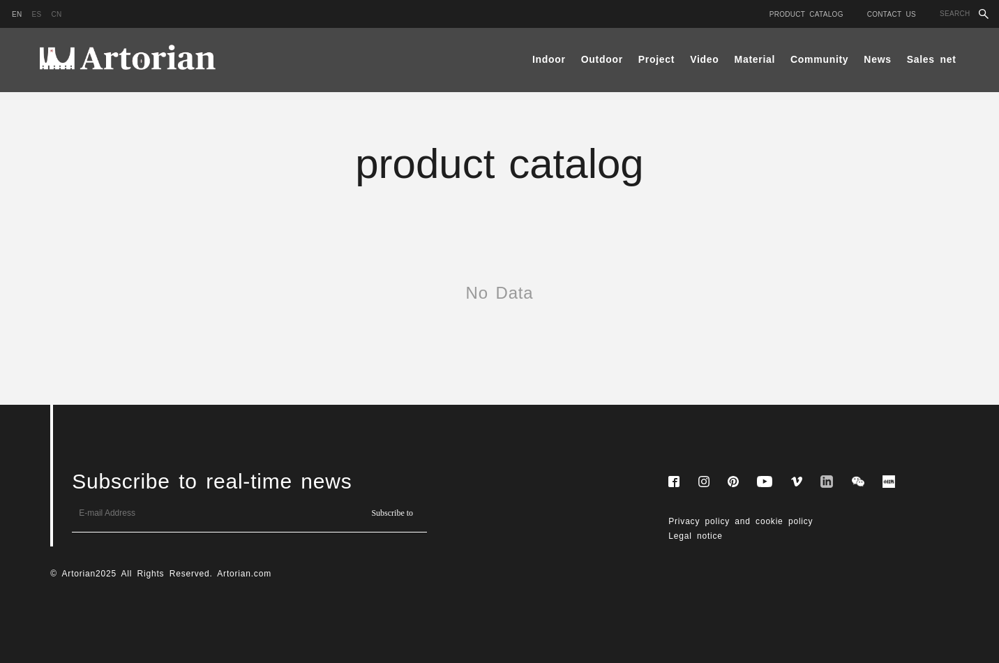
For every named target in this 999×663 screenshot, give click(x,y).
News (877, 59)
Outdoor (602, 59)
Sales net (931, 59)
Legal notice (695, 536)
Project (656, 59)
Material (755, 59)
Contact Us (891, 14)
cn (56, 14)
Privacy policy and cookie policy (740, 521)
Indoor (549, 59)
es (37, 14)
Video (704, 59)
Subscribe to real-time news (212, 481)
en (17, 14)
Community (819, 59)
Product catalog (806, 14)
